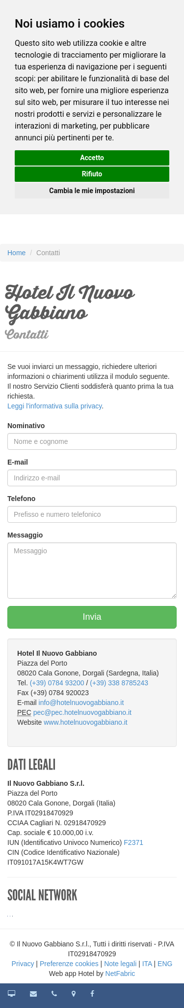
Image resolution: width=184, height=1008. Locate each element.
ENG (165, 964)
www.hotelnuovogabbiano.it (85, 722)
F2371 (133, 842)
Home (16, 253)
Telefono (21, 499)
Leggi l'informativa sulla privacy (54, 406)
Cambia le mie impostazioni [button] (91, 191)
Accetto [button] (92, 158)
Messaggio (25, 535)
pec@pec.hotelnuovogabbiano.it (82, 712)
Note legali (120, 964)
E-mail (17, 462)
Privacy (23, 964)
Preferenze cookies (69, 964)
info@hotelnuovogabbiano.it (81, 702)
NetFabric (120, 973)
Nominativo (26, 426)
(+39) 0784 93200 (57, 683)
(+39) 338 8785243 (119, 683)
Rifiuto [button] (92, 174)
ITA (147, 964)
